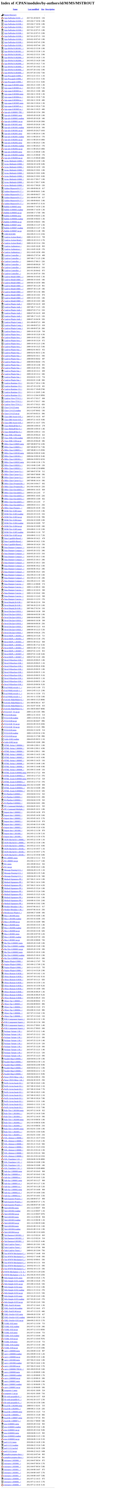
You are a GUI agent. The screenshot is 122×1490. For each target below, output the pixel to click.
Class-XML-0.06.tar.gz (12, 441)
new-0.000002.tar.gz (11, 1439)
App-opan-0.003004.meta (13, 94)
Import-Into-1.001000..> (13, 830)
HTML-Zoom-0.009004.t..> (14, 791)
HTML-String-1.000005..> (14, 754)
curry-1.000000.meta (12, 1351)
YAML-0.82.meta (10, 1323)
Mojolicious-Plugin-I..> (13, 913)
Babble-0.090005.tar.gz (13, 213)
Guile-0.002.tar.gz (11, 742)
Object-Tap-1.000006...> (13, 1013)
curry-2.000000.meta (12, 1372)
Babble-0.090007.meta (12, 225)
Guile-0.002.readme (11, 739)
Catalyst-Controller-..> (12, 255)
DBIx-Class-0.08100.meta (14, 453)
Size (42, 9)
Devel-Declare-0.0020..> (13, 627)
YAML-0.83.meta (10, 1333)
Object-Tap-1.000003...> (13, 1001)
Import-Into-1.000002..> (13, 812)
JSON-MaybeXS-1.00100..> (15, 849)
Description (50, 9)
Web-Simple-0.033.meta (13, 1296)
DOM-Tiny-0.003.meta (13, 511)
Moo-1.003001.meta (11, 934)
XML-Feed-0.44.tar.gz (12, 1311)
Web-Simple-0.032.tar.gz (13, 1293)
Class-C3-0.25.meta (11, 407)
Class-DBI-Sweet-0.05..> (13, 417)
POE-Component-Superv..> (14, 1019)
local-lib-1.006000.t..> (12, 1415)
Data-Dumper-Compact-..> (14, 547)
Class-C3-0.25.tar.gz (11, 414)
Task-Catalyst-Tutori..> (13, 1244)
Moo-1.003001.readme (12, 937)
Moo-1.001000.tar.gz (12, 922)
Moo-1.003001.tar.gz (12, 940)
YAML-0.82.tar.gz (11, 1330)
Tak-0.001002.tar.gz (11, 1214)
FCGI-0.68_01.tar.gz (12, 724)
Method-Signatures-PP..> (13, 879)
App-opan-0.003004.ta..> (13, 100)
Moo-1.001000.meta (11, 916)
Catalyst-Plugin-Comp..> (13, 322)
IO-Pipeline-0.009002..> (13, 800)
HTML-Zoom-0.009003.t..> (14, 782)
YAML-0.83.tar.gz (11, 1339)
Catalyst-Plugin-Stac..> (13, 350)
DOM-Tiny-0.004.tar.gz (13, 526)
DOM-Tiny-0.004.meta (13, 520)
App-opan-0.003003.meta (13, 85)
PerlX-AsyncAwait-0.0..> (13, 1083)
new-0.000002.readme (12, 1436)
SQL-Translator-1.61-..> (13, 1159)
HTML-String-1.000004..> (14, 745)
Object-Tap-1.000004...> (13, 1007)
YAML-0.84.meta (10, 1342)
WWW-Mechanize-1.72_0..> (15, 1272)
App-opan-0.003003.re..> (13, 88)
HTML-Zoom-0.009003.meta (15, 779)
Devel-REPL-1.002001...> (14, 636)
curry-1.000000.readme (13, 1354)
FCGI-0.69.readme (11, 733)
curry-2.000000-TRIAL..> (14, 1369)
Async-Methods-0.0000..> (14, 161)
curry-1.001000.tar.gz (12, 1366)
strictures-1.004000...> (12, 1479)
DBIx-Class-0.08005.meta (14, 444)
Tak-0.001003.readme (12, 1220)
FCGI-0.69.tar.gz (10, 736)
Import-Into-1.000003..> (13, 821)
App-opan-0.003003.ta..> (13, 91)
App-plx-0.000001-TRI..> (14, 112)
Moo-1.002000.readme (12, 928)
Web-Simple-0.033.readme (14, 1299)
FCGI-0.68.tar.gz (10, 721)
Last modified (33, 9)
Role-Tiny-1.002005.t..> (13, 1135)
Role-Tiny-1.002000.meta (14, 1120)
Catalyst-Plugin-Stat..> (12, 371)
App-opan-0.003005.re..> (13, 106)
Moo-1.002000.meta (11, 925)
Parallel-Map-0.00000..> (13, 1059)
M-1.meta (7, 864)
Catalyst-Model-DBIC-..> (13, 277)
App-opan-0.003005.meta (13, 103)
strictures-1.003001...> (12, 1470)
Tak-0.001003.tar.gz (11, 1223)
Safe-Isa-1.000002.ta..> (13, 1196)
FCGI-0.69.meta (10, 730)
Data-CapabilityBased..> (13, 538)
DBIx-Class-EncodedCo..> (14, 490)
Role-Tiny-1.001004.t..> (13, 1117)
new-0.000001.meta (11, 1424)
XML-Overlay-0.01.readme (14, 1317)
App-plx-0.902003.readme (14, 155)
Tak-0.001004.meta (11, 1226)
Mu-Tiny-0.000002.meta (13, 952)
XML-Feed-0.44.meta (12, 1305)
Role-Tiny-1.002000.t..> (13, 1126)
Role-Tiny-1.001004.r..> (13, 1114)
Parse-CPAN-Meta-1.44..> (14, 1077)
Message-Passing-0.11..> (13, 870)
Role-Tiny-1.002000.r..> (13, 1123)
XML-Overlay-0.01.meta (13, 1314)
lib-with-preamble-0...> (13, 1397)
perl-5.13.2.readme (11, 1445)
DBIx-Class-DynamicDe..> (14, 484)
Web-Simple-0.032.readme (14, 1290)
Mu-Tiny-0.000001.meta (13, 943)
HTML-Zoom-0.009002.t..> (14, 776)
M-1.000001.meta (11, 858)
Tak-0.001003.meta (11, 1217)
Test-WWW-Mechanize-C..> (15, 1254)
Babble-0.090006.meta (12, 216)
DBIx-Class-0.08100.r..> (13, 456)
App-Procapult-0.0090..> (13, 76)
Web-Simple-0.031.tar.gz (13, 1284)
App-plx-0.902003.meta (13, 152)
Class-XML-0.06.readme (13, 438)
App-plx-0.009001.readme (14, 118)
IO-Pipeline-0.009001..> (13, 794)
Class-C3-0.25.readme (12, 411)
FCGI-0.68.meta (10, 715)
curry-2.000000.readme (13, 1375)
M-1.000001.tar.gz (11, 861)
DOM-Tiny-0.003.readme (13, 514)
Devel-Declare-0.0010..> (13, 611)
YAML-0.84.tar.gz (11, 1348)
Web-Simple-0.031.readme (14, 1281)
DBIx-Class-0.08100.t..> (13, 459)
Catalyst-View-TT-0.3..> (13, 398)
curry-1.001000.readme (13, 1363)
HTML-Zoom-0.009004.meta (15, 785)
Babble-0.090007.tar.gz (13, 231)
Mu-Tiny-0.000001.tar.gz (13, 949)
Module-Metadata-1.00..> (13, 907)
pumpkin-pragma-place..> (14, 1454)
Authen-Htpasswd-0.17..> (14, 188)
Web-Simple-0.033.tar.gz (13, 1302)
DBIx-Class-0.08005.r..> (13, 447)
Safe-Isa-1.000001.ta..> (13, 1187)
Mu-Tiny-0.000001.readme (14, 946)
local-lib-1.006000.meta (13, 1412)
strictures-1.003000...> (12, 1460)
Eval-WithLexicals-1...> (13, 687)
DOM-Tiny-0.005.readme (13, 532)
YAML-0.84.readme (11, 1345)
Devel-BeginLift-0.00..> (13, 602)
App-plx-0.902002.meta (13, 143)
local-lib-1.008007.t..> (12, 1421)
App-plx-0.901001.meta (13, 124)
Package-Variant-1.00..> (13, 1031)
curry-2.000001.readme (13, 1384)
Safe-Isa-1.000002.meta (13, 1190)
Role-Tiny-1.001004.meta (14, 1110)
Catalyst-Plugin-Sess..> (13, 331)
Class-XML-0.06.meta (12, 435)
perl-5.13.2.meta (10, 1442)
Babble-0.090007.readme (13, 228)
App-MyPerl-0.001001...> (14, 48)
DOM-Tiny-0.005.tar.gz (13, 535)
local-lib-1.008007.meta (13, 1418)
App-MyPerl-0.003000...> (14, 67)
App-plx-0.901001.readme (14, 128)
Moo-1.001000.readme (12, 919)
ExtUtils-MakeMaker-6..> (14, 700)
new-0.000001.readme (12, 1427)
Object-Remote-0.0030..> (13, 974)
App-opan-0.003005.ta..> (13, 109)
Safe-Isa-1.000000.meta (13, 1171)
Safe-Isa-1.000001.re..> (13, 1184)
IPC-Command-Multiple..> (14, 806)
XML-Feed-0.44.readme (13, 1308)
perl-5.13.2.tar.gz (10, 1451)
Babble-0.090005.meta (12, 207)
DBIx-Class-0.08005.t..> (13, 450)
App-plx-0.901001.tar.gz (13, 131)
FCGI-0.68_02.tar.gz (12, 727)
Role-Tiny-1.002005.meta (14, 1129)
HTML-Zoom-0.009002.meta (15, 773)
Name (15, 9)
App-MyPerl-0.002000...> (14, 58)
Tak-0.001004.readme (12, 1229)
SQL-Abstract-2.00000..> (13, 1138)
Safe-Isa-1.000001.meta (13, 1180)
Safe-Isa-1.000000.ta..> (13, 1177)
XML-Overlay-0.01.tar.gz (13, 1320)
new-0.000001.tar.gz (11, 1430)
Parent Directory (10, 15)
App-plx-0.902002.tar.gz (13, 149)
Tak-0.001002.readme (12, 1211)
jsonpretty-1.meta (10, 1390)
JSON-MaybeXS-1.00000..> (15, 840)
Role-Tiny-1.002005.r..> (13, 1132)
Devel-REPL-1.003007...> (14, 651)
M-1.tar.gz (8, 867)
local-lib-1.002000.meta (13, 1406)
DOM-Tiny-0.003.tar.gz (13, 517)
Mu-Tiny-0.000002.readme (14, 955)
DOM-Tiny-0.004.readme (13, 523)
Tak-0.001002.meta (11, 1208)
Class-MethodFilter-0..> (13, 426)
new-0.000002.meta (11, 1433)
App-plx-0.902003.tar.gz (13, 158)
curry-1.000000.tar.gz (12, 1357)
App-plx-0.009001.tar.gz (13, 121)
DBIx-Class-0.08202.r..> (13, 465)
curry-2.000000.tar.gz (12, 1378)
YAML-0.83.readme (11, 1336)
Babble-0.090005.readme (13, 210)
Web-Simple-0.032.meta (13, 1287)
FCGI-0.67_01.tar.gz (12, 712)
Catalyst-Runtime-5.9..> (13, 383)
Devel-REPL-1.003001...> (14, 642)
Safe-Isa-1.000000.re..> (13, 1174)
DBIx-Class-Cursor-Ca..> (13, 471)
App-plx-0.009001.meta (13, 115)
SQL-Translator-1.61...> (13, 1162)
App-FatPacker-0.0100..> (13, 21)
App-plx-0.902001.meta (13, 134)
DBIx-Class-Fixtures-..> (13, 508)
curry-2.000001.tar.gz (12, 1387)
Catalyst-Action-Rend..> (13, 237)
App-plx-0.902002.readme (14, 146)
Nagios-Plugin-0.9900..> (13, 961)
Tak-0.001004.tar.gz (11, 1232)
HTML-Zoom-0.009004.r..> (14, 788)
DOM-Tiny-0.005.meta (13, 529)
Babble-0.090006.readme (13, 219)
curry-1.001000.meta (12, 1360)
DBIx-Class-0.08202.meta (14, 462)
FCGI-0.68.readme (11, 718)
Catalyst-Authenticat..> (13, 246)
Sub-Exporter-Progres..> (13, 1199)
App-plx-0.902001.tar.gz (13, 140)
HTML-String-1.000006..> (14, 764)
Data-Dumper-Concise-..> (14, 584)
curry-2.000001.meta (12, 1381)
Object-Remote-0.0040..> (13, 992)
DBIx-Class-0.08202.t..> (13, 468)
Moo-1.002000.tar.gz (12, 931)
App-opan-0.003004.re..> (13, 97)
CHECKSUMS (10, 234)
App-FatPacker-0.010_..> (13, 18)
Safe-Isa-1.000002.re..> (13, 1193)
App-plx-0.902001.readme (14, 137)
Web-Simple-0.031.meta (13, 1278)
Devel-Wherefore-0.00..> (13, 660)
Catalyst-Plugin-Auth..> (13, 304)
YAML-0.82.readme (11, 1327)
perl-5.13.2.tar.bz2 (11, 1448)
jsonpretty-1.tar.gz (11, 1393)
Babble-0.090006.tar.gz (13, 222)
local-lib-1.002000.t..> (12, 1409)
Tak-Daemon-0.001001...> (14, 1235)
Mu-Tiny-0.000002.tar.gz (13, 958)
